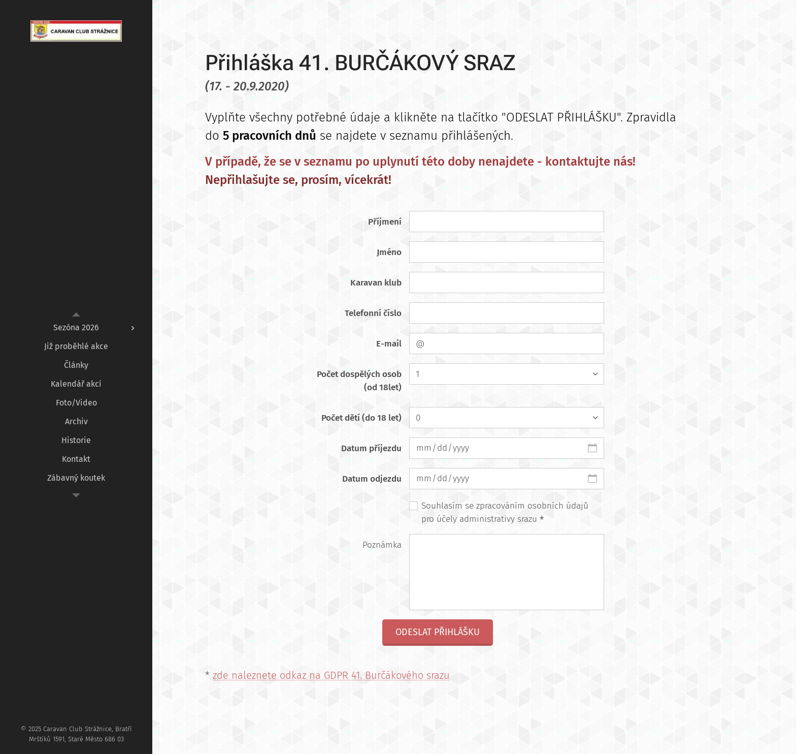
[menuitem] (76, 327)
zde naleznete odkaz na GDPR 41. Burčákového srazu (331, 675)
